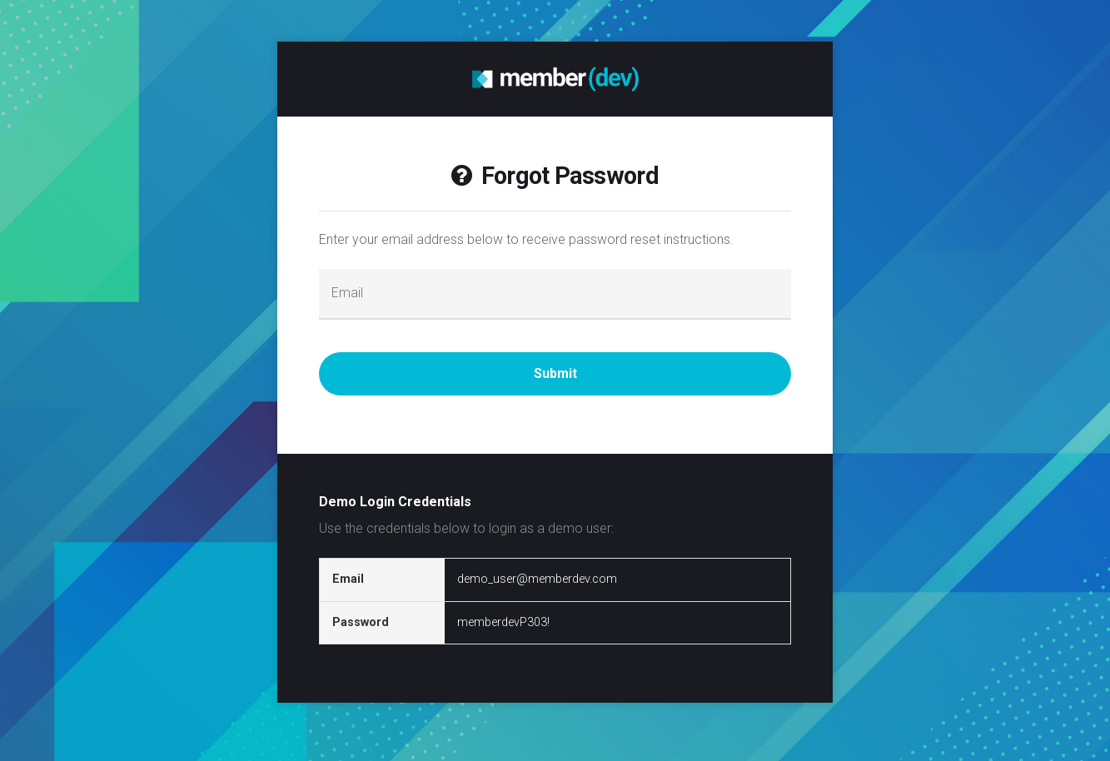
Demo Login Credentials (395, 502)
